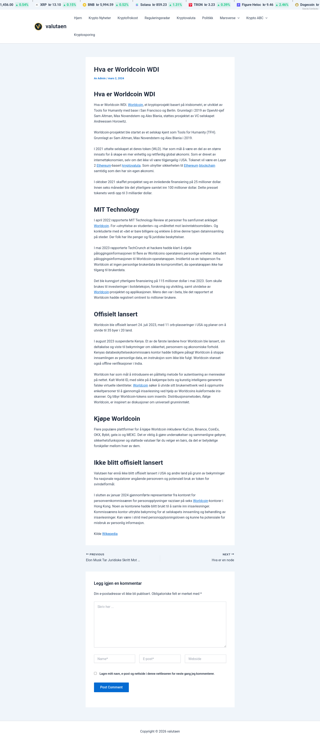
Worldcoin (135, 105)
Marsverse (230, 18)
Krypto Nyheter (100, 18)
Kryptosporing (84, 35)
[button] (237, 18)
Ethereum (104, 166)
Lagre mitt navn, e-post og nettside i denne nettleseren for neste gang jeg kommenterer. (156, 673)
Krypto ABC (257, 18)
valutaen (56, 26)
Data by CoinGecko (310, 9)
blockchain (207, 166)
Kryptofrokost (128, 18)
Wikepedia (110, 534)
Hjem (78, 18)
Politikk (207, 18)
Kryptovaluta (186, 18)
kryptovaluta (131, 166)
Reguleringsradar (157, 18)
